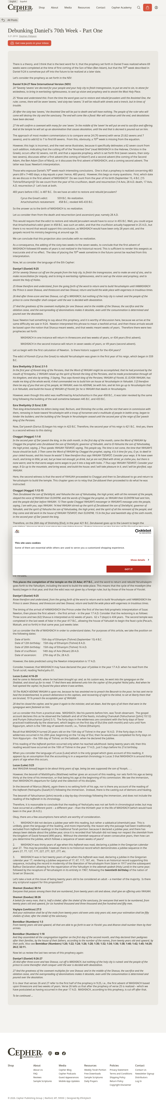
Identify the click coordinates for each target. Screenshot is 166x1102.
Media (68, 7)
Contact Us (140, 1069)
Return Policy (116, 1081)
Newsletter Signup (144, 1073)
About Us (38, 1069)
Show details (138, 559)
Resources (84, 7)
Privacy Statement (119, 1069)
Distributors (141, 1077)
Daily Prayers (91, 1081)
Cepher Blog (65, 1069)
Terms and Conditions (121, 1073)
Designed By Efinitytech (79, 1098)
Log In (138, 1081)
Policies (114, 1065)
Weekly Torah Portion (95, 1069)
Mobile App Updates (69, 1081)
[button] (139, 7)
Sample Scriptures (42, 1081)
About (54, 7)
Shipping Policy (117, 1077)
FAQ (35, 1073)
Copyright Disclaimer (120, 1084)
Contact (100, 7)
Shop (42, 7)
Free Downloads (92, 1073)
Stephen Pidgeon (28, 36)
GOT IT (129, 569)
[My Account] (156, 7)
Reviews (37, 1077)
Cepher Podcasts (67, 1073)
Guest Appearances (69, 1077)
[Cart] (147, 7)
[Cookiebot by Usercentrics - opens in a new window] (137, 531)
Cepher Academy (122, 7)
